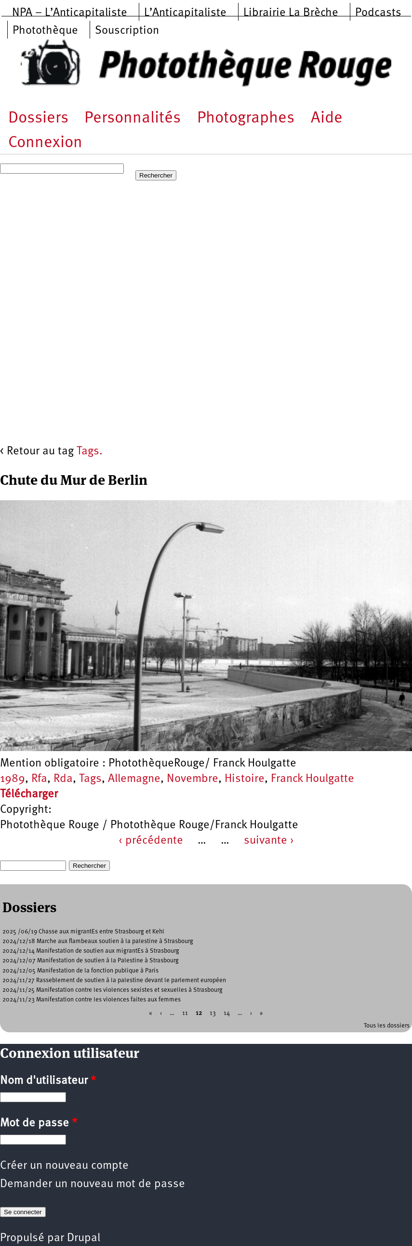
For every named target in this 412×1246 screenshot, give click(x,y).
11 (185, 1013)
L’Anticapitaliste (185, 13)
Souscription (127, 31)
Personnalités (132, 118)
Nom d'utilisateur (48, 1081)
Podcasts (378, 13)
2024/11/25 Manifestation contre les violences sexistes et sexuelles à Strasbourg (112, 990)
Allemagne (134, 779)
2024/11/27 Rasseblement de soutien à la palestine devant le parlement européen (114, 980)
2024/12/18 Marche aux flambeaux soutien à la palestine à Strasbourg (97, 941)
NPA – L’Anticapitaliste (69, 13)
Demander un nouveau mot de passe (92, 1184)
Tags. (90, 451)
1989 (12, 779)
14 (227, 1013)
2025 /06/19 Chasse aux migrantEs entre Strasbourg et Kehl (83, 932)
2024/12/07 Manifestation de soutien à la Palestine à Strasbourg (90, 961)
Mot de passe (38, 1123)
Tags (90, 779)
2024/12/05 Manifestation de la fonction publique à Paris (80, 971)
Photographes (245, 118)
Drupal (83, 1238)
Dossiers (38, 118)
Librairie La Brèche (290, 13)
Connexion (45, 143)
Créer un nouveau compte (64, 1166)
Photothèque (45, 31)
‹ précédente (151, 841)
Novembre (192, 779)
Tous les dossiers (387, 1026)
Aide (327, 118)
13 (213, 1013)
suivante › (269, 841)
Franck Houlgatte (312, 779)
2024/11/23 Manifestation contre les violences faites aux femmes (91, 1000)
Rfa (39, 779)
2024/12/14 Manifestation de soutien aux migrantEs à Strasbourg (90, 951)
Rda (63, 779)
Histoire (245, 779)
